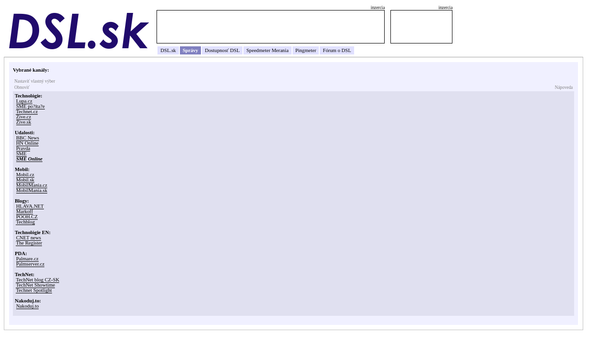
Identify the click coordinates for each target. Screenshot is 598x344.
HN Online (27, 143)
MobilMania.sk (31, 190)
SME (21, 153)
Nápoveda (564, 87)
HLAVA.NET (30, 206)
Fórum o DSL (337, 50)
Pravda (23, 148)
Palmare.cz (27, 258)
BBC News (27, 137)
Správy (191, 50)
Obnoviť (22, 87)
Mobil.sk (25, 180)
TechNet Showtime (35, 285)
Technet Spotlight (34, 290)
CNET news (28, 237)
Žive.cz (23, 116)
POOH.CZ (27, 216)
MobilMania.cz (31, 185)
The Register (29, 243)
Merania (280, 50)
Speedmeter (258, 50)
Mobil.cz (25, 174)
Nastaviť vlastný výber (34, 81)
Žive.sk (23, 122)
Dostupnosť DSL (222, 50)
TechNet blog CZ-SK (37, 279)
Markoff (24, 211)
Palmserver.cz (30, 264)
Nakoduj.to (27, 306)
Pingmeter (305, 50)
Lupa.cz (24, 101)
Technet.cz (27, 111)
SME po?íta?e (30, 106)
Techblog (25, 222)
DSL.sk (168, 50)
